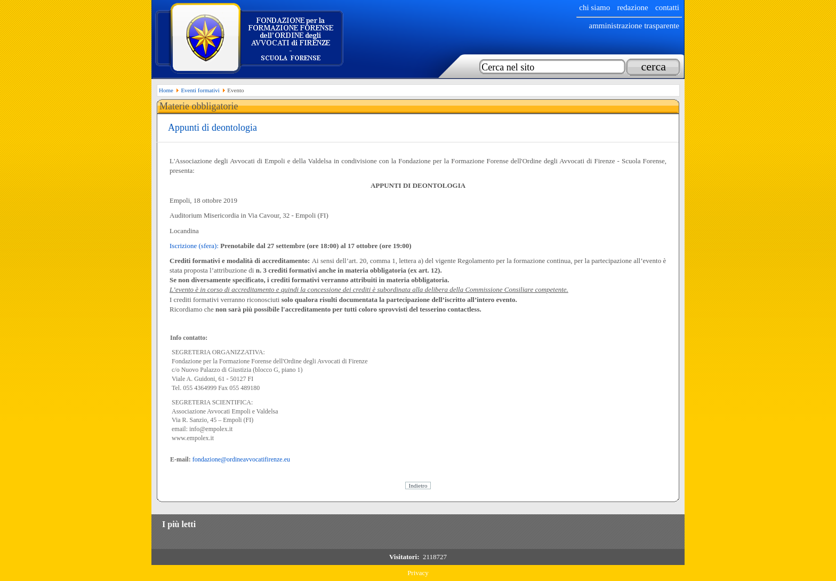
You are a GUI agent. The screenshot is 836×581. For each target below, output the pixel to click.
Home (166, 90)
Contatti (667, 7)
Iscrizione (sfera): (194, 246)
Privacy (418, 573)
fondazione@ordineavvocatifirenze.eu (241, 459)
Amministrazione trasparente (634, 25)
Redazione (632, 7)
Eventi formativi (200, 90)
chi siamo (594, 7)
